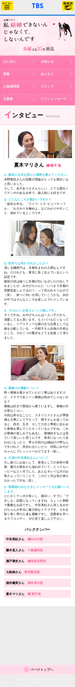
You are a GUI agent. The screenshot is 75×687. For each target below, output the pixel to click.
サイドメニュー (7, 5)
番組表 (68, 5)
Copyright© (10, 680)
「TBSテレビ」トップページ (37, 5)
